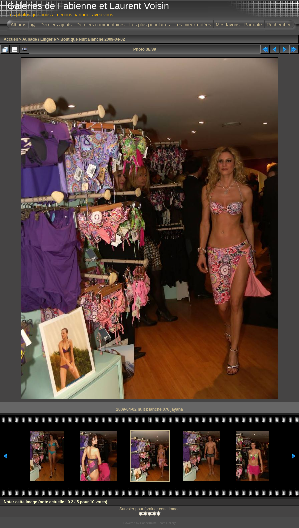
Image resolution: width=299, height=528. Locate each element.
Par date (253, 24)
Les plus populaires (149, 24)
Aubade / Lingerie (39, 39)
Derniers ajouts (56, 24)
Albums (18, 24)
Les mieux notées (192, 24)
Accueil (11, 39)
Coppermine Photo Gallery (158, 523)
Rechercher (279, 24)
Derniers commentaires (100, 24)
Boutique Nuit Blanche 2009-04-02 (92, 39)
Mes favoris (228, 24)
